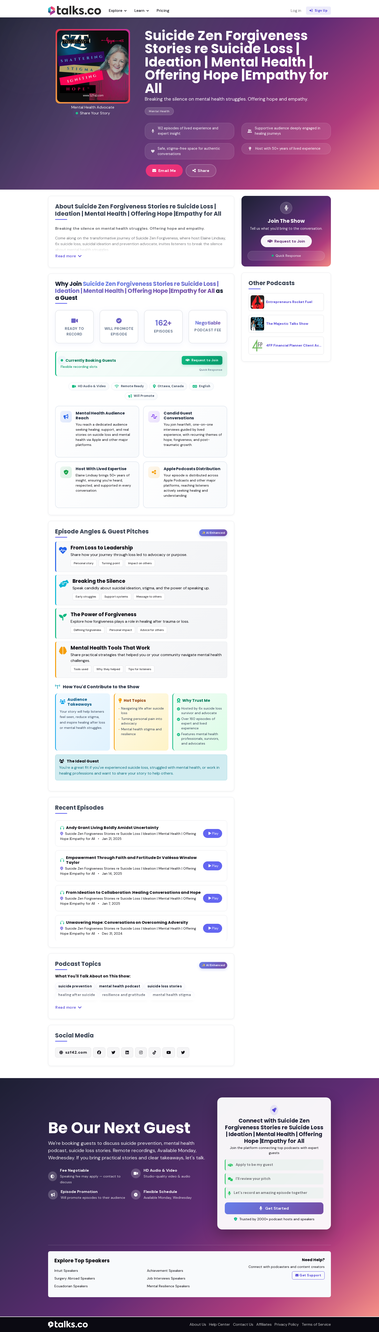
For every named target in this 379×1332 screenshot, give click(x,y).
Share (201, 170)
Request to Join (201, 364)
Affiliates (264, 1324)
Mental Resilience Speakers (168, 1286)
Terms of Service (316, 1324)
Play (213, 838)
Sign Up (318, 10)
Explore (118, 10)
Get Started (274, 1209)
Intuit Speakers (66, 1271)
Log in (296, 10)
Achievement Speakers (165, 1271)
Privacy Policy (287, 1324)
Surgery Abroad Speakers (74, 1279)
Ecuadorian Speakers (71, 1286)
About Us (198, 1324)
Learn (141, 10)
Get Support (308, 1276)
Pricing (163, 10)
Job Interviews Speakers (166, 1279)
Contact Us (243, 1324)
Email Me (164, 170)
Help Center (219, 1324)
